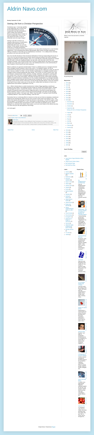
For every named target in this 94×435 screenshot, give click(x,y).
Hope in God (18, 117)
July (68, 114)
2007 (67, 145)
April (68, 121)
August (69, 112)
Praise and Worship (68, 205)
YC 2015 (68, 232)
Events (67, 189)
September (70, 108)
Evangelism (68, 217)
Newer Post (10, 130)
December (69, 101)
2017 (67, 95)
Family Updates (69, 191)
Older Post (55, 130)
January (69, 127)
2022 (67, 85)
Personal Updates (68, 179)
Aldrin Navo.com (27, 9)
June (68, 116)
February (69, 125)
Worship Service (69, 229)
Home (33, 130)
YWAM (67, 234)
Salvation (68, 194)
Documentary (69, 215)
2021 (67, 87)
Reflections (23, 117)
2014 (67, 130)
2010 (67, 138)
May (68, 119)
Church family (69, 213)
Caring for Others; (68, 196)
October (69, 106)
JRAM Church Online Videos (72, 161)
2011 (67, 136)
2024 (67, 83)
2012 (67, 134)
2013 (67, 132)
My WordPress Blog (70, 165)
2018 (67, 93)
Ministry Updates (70, 173)
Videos (67, 183)
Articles (12, 117)
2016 (67, 97)
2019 (67, 91)
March (68, 123)
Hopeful (67, 187)
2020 (67, 89)
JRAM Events (69, 202)
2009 (67, 140)
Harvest (67, 223)
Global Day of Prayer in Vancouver (69, 220)
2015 (67, 99)
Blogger (53, 427)
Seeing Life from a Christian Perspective (76, 110)
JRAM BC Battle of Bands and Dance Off (69, 226)
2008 (67, 142)
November (69, 103)
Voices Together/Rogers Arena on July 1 (70, 209)
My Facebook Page (70, 163)
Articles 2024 (69, 185)
